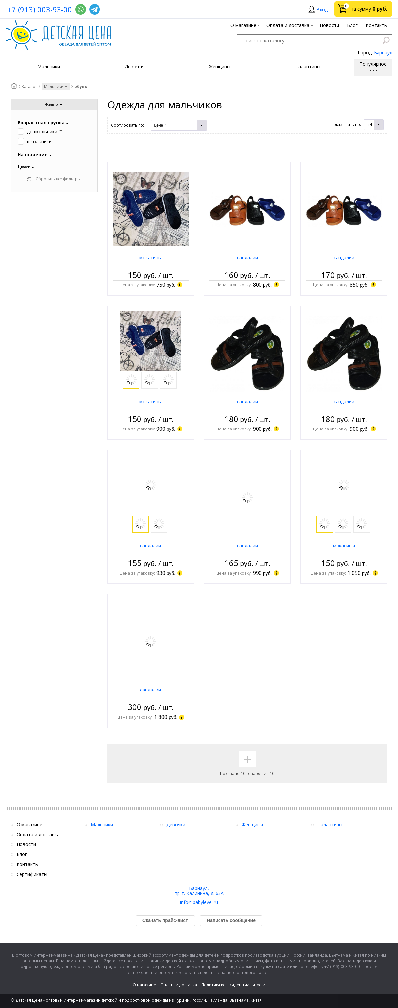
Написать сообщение (231, 920)
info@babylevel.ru (199, 902)
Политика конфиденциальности (233, 985)
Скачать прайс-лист (165, 920)
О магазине (144, 985)
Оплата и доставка (178, 985)
